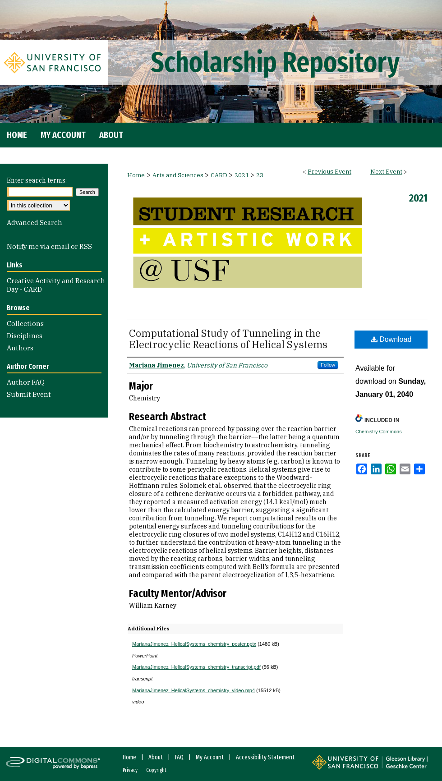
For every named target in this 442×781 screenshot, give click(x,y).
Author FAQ (26, 382)
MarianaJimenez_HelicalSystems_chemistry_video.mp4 (193, 690)
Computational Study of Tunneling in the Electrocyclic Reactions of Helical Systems (228, 338)
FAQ (179, 757)
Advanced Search (34, 222)
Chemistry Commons (378, 431)
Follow (328, 365)
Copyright (156, 770)
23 (259, 175)
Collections (25, 323)
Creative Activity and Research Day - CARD (56, 285)
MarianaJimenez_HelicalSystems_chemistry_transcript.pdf (196, 667)
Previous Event (329, 171)
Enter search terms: (37, 180)
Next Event (386, 171)
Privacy (130, 770)
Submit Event (29, 394)
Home (136, 175)
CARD (220, 175)
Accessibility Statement (265, 757)
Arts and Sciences (178, 175)
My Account (210, 757)
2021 (242, 175)
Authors (20, 348)
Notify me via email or (49, 246)
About (155, 757)
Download (391, 339)
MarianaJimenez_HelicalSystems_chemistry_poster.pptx (194, 644)
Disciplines (24, 335)
